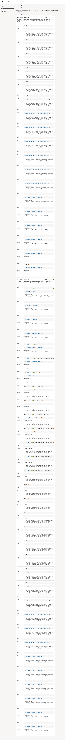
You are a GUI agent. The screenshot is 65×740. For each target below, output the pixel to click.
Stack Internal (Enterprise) (6, 13)
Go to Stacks (53, 1)
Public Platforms (4, 10)
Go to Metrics (60, 1)
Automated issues (25, 5)
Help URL (19, 21)
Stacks (3, 8)
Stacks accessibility (19, 5)
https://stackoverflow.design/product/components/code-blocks (49, 10)
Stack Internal (4, 11)
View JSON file (19, 11)
